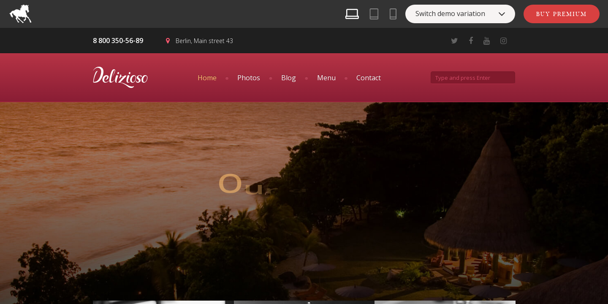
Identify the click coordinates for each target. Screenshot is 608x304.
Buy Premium (561, 14)
